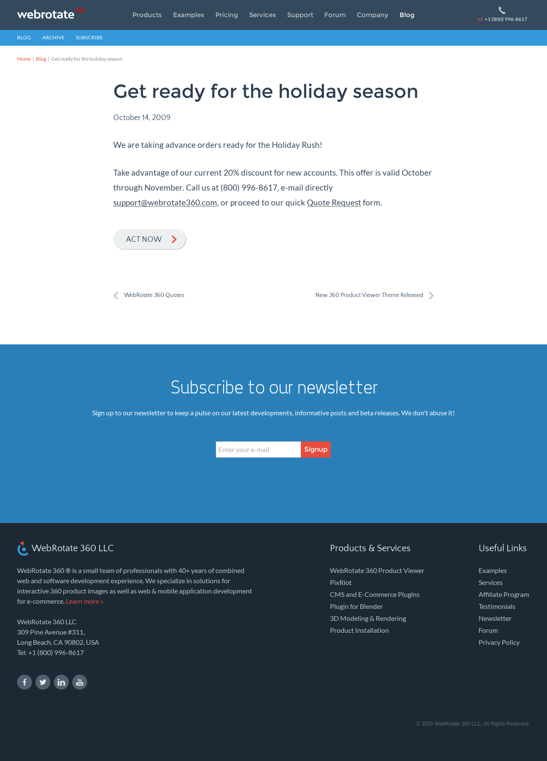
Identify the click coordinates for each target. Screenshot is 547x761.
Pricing (226, 15)
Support (300, 15)
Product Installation (359, 630)
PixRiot (341, 582)
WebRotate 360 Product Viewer (377, 570)
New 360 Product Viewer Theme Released (369, 295)
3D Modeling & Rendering (368, 618)
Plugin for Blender (356, 606)
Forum (335, 15)
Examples (188, 15)
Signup (316, 449)
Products (147, 15)
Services (262, 15)
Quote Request (334, 202)
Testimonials (497, 606)
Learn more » (84, 601)
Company (372, 15)
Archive (53, 37)
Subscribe (89, 37)
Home (24, 59)
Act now (144, 239)
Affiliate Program (504, 594)
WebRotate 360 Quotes (154, 295)
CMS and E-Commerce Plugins (375, 594)
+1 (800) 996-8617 (502, 19)
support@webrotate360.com (165, 202)
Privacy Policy (499, 642)
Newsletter (495, 618)
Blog (407, 15)
